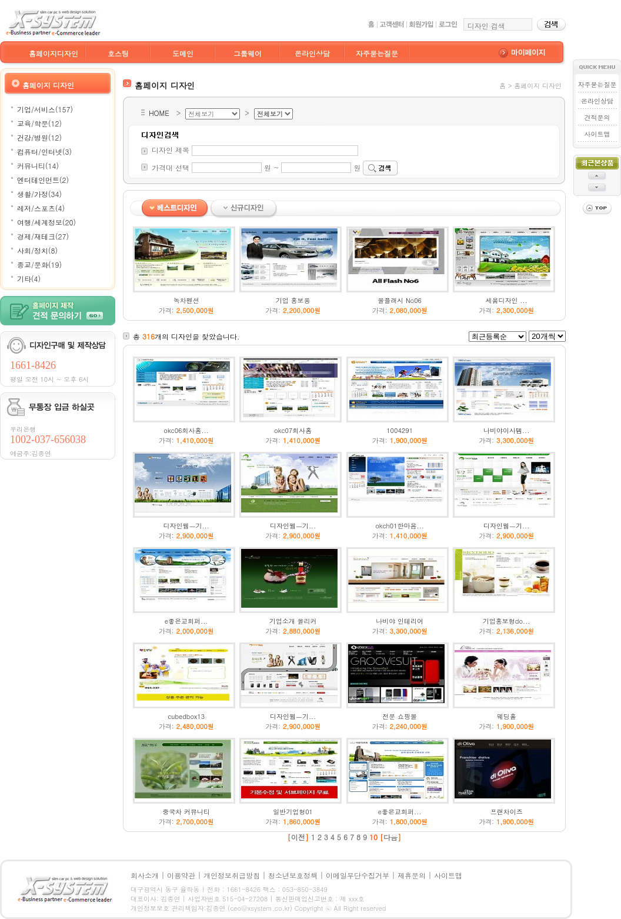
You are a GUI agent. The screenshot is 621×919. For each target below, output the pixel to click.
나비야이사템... (506, 430)
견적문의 (597, 117)
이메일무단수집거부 (357, 875)
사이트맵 (597, 133)
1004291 (399, 430)
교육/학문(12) (39, 123)
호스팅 (118, 53)
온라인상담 (312, 53)
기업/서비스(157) (45, 109)
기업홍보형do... (506, 621)
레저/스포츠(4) (41, 208)
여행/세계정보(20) (46, 222)
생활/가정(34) (39, 194)
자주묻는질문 (377, 53)
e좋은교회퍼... (186, 621)
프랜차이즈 (506, 811)
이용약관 (181, 875)
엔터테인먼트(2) (43, 180)
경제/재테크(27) (43, 236)
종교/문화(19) (39, 264)
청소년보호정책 (293, 875)
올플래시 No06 (400, 300)
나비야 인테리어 (399, 621)
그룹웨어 (247, 53)
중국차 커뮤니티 (186, 811)
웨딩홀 (506, 716)
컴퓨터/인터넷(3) (44, 151)
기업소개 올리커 (293, 621)
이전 (298, 837)
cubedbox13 (186, 716)
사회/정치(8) (37, 250)
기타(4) (29, 279)
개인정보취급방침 (231, 875)
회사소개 (145, 875)
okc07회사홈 (293, 430)
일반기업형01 (293, 811)
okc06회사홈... (186, 430)
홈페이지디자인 (53, 53)
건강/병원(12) (39, 137)
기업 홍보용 (293, 300)
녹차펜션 (186, 300)
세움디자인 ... (506, 300)
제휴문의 (412, 875)
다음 (390, 837)
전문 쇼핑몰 (399, 716)
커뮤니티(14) (38, 166)
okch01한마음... (399, 525)
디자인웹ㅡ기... (186, 525)
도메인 (182, 53)
